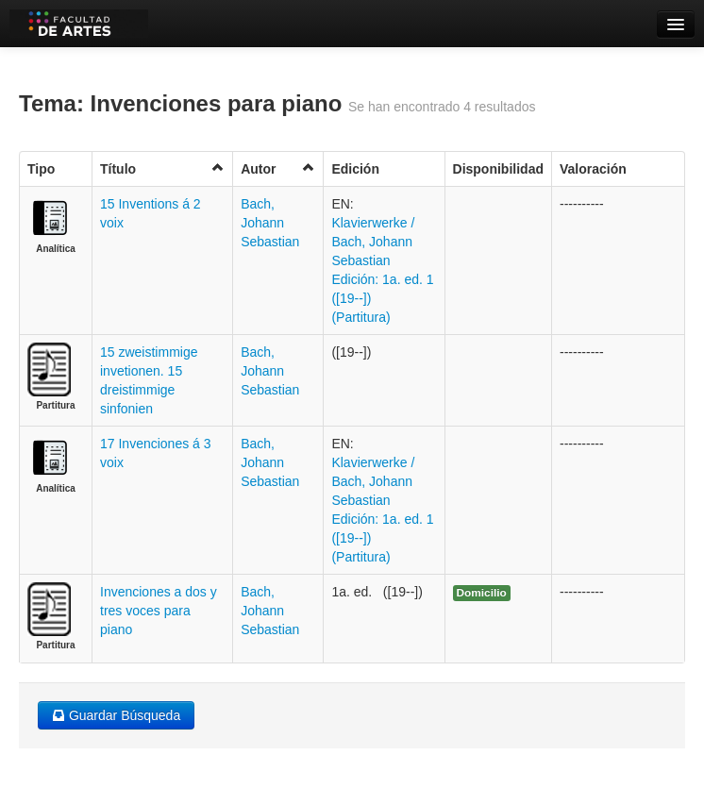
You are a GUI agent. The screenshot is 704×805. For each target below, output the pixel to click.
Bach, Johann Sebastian (270, 222)
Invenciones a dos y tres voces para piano (158, 610)
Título (162, 168)
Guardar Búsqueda (116, 715)
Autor (278, 168)
